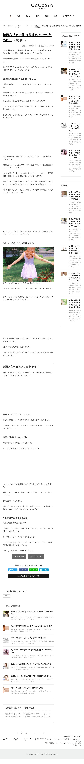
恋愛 (18, 16)
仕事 (55, 16)
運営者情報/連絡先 (39, 739)
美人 (7, 596)
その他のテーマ (68, 16)
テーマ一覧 (16, 739)
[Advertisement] (28, 137)
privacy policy (27, 739)
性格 (38, 16)
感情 (46, 16)
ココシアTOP (6, 739)
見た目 (28, 16)
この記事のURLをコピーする (28, 576)
